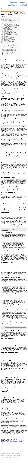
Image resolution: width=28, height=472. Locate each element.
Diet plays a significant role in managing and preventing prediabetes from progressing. (10, 22)
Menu (2, 9)
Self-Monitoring (6, 36)
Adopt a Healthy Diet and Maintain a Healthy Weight (10, 20)
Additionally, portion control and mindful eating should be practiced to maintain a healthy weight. (11, 26)
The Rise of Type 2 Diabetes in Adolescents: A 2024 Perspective (11, 453)
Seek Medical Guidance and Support (8, 41)
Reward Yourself (6, 54)
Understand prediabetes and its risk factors (9, 19)
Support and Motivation (7, 40)
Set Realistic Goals (6, 30)
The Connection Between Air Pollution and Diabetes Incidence (11, 451)
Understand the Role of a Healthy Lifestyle (9, 44)
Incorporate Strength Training (8, 31)
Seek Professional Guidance (7, 33)
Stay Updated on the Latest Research (9, 45)
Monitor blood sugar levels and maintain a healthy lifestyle (10, 35)
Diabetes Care (3, 465)
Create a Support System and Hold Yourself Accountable (9, 51)
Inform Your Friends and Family (8, 52)
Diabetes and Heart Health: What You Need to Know (10, 449)
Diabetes (5, 443)
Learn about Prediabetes (7, 43)
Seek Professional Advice (7, 46)
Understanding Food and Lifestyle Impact (9, 37)
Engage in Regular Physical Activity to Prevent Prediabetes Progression (9, 28)
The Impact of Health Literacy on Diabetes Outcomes (10, 457)
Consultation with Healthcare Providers (9, 39)
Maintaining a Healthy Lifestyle (8, 38)
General (2, 467)
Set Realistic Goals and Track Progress (9, 53)
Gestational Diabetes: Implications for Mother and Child (10, 455)
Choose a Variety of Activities (8, 29)
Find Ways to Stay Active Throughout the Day (10, 32)
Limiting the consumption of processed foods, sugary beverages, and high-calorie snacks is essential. (11, 24)
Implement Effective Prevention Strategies (10, 49)
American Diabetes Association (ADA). (15, 441)
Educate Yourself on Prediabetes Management (9, 42)
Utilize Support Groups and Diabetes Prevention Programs (10, 48)
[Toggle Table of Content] (18, 17)
